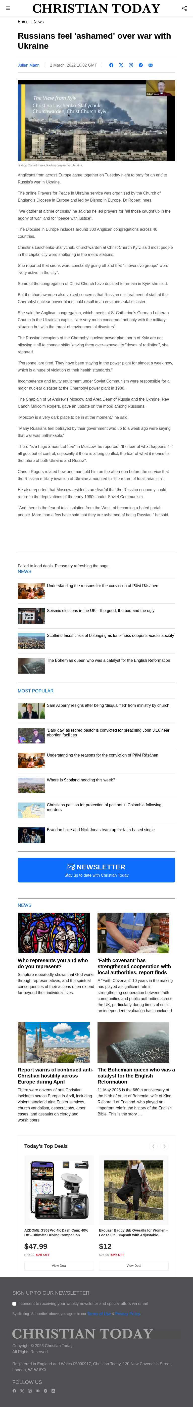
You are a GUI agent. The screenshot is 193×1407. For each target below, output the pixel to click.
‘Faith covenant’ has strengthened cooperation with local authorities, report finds (134, 966)
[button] (8, 9)
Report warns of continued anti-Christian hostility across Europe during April (55, 1076)
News (39, 22)
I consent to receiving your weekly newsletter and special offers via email (83, 1303)
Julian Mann (28, 65)
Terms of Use (99, 1314)
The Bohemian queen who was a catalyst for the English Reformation (136, 1076)
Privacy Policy (127, 1314)
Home (23, 22)
